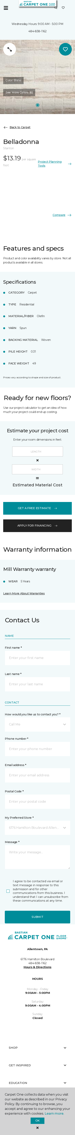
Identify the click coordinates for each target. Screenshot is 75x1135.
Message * (12, 842)
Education (37, 1083)
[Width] (37, 469)
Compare (62, 215)
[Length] (37, 451)
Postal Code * (14, 791)
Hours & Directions (37, 967)
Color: (13, 80)
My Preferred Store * (19, 817)
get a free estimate (37, 508)
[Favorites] (63, 8)
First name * (13, 647)
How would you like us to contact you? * (32, 714)
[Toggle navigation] (5, 7)
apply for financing (37, 525)
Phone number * (16, 738)
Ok (37, 1120)
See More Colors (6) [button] (19, 92)
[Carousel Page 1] (37, 105)
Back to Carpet (16, 127)
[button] (56, 8)
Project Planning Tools (55, 163)
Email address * (15, 765)
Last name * (13, 674)
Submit (37, 917)
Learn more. (54, 1113)
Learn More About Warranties (24, 593)
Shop (37, 1047)
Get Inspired (37, 1065)
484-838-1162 (37, 31)
